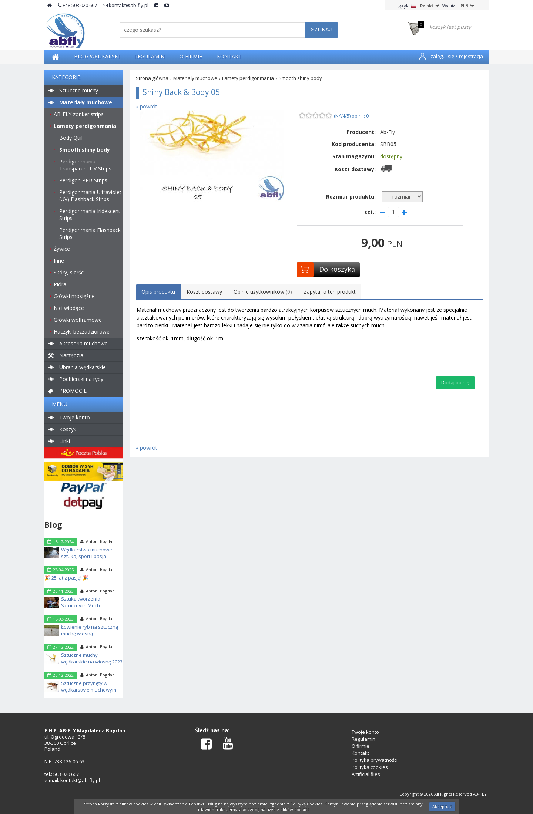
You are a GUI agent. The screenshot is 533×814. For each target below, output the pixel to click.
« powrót (146, 106)
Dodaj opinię (455, 382)
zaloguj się (442, 56)
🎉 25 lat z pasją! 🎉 (66, 577)
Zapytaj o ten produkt (330, 291)
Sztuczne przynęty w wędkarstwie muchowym (88, 686)
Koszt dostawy (204, 291)
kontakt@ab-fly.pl (125, 5)
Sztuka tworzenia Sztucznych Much (80, 602)
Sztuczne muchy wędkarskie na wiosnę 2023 (92, 658)
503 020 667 (66, 774)
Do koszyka (337, 269)
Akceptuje (442, 806)
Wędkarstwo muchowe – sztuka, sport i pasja (88, 553)
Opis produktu (158, 291)
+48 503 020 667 (77, 5)
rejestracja (471, 56)
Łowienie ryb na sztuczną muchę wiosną (89, 630)
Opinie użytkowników (263, 291)
